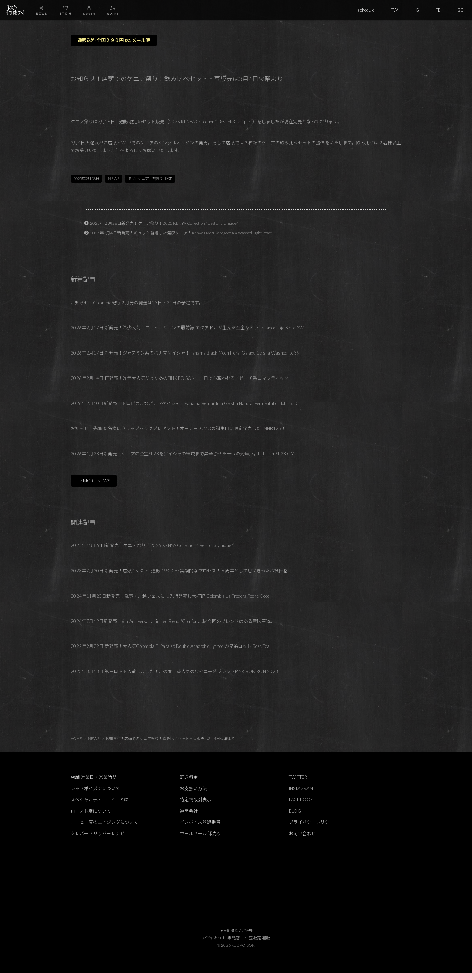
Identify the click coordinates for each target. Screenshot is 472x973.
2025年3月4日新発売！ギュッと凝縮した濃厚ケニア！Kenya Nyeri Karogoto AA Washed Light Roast (181, 232)
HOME (76, 738)
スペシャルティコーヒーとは (99, 799)
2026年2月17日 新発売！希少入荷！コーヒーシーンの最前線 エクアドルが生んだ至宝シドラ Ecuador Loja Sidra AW (187, 327)
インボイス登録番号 (200, 822)
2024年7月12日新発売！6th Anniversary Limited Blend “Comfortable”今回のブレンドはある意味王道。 (173, 621)
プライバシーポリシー (311, 822)
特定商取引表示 (195, 799)
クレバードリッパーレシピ (98, 833)
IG (417, 10)
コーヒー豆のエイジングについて (104, 822)
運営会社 (189, 811)
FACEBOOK (301, 799)
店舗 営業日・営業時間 (94, 777)
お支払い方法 (193, 788)
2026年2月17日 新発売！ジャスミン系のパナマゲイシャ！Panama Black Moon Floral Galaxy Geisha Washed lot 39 (185, 353)
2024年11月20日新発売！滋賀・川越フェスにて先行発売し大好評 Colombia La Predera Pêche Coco (170, 596)
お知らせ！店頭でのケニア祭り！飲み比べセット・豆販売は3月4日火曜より (170, 738)
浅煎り (157, 178)
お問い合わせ (302, 833)
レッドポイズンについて (95, 788)
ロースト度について (91, 811)
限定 (168, 178)
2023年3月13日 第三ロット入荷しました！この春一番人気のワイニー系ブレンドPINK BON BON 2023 (174, 671)
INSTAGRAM (301, 788)
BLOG (295, 811)
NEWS (113, 178)
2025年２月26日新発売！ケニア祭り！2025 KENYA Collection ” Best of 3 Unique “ (164, 223)
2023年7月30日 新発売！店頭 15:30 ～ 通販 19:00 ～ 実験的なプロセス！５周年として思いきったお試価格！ (181, 570)
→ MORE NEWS (94, 480)
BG (460, 10)
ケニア (143, 178)
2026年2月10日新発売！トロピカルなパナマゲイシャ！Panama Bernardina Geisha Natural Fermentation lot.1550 (184, 403)
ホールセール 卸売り (200, 833)
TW (394, 10)
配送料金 (189, 777)
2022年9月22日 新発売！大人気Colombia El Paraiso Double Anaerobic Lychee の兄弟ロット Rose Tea (170, 646)
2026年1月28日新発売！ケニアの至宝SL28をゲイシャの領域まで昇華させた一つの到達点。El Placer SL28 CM (182, 453)
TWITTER (298, 777)
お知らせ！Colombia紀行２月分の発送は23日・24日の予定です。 (137, 302)
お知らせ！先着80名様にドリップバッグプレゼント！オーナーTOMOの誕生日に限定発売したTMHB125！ (178, 428)
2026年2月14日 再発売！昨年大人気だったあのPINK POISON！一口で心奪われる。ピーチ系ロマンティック (179, 378)
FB (438, 10)
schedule (365, 10)
